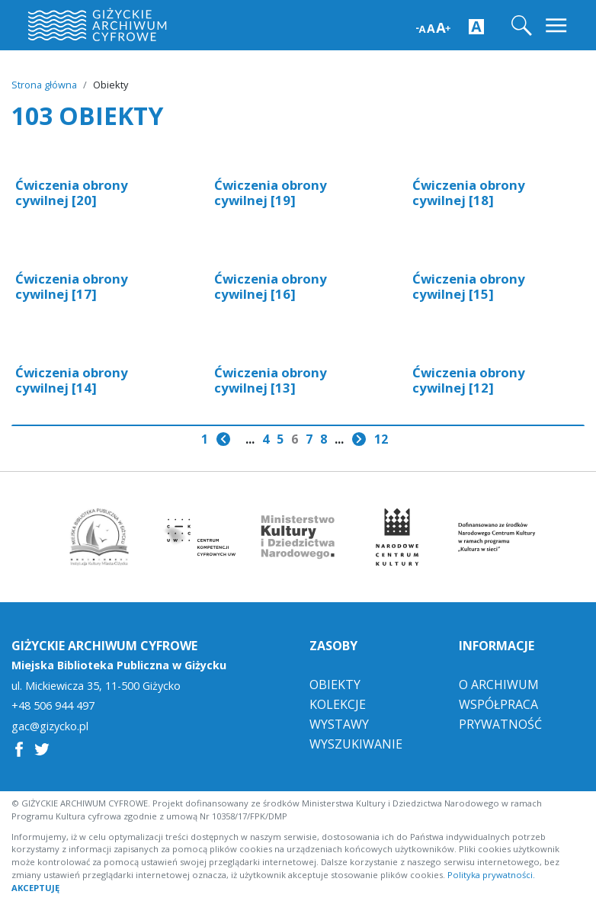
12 (381, 439)
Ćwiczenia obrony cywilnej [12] (468, 380)
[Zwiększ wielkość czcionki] (433, 26)
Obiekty (334, 684)
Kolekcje (337, 704)
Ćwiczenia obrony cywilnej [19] (270, 192)
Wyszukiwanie (355, 744)
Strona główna (44, 84)
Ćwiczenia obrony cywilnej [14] (71, 380)
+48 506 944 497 (53, 706)
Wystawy (339, 724)
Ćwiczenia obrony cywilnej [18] (468, 192)
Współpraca (498, 704)
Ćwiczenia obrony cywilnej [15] (468, 286)
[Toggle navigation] (557, 25)
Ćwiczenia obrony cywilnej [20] (71, 192)
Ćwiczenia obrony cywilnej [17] (71, 286)
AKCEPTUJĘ (35, 887)
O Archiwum (499, 684)
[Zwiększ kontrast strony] (476, 26)
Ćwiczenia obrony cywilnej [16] (270, 286)
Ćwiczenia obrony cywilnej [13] (270, 380)
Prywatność (500, 724)
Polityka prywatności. (491, 875)
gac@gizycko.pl (49, 726)
